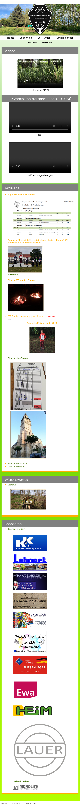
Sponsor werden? (17, 529)
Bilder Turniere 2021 (17, 463)
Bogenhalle (26, 37)
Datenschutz (30, 803)
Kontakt (32, 42)
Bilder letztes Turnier (18, 358)
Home (10, 37)
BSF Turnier (44, 37)
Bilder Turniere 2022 (17, 466)
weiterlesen (25, 273)
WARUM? (52, 316)
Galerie (46, 42)
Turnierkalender (64, 37)
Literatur (12, 484)
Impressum (15, 803)
